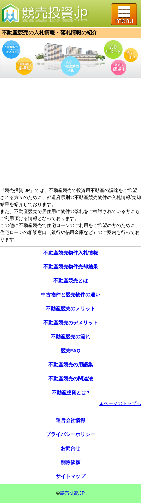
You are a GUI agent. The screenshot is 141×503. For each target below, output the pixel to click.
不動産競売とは (70, 280)
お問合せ (70, 448)
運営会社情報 (70, 420)
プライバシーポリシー (70, 434)
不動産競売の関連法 (70, 378)
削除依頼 (70, 462)
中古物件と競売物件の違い (70, 294)
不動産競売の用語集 (70, 364)
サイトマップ (70, 476)
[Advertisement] (70, 133)
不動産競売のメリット (70, 308)
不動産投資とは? (70, 392)
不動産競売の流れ (70, 336)
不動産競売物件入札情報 (70, 252)
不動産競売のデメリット (70, 322)
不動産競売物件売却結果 (70, 266)
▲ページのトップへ (120, 403)
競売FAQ (71, 350)
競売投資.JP (72, 493)
